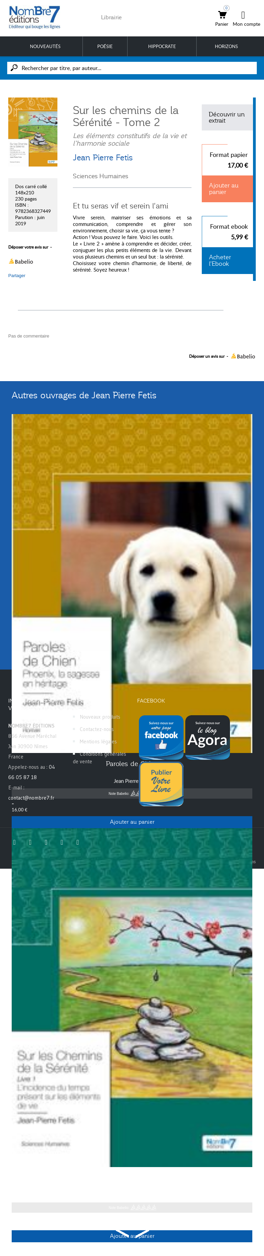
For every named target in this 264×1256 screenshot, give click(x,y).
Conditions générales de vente (99, 758)
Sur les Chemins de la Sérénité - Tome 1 (132, 1177)
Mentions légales (98, 741)
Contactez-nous (97, 729)
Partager (16, 275)
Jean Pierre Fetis (103, 157)
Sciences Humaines (100, 176)
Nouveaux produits (100, 716)
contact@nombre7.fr (31, 798)
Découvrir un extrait (227, 117)
